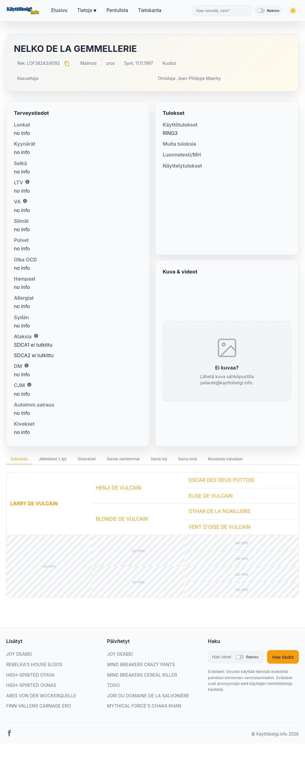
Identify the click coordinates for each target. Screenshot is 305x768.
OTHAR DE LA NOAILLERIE (219, 514)
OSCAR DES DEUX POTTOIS (221, 482)
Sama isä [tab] (190, 460)
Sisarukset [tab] (103, 460)
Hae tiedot (283, 659)
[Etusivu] (23, 10)
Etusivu (59, 10)
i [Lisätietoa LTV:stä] (27, 181)
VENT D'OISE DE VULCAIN (219, 529)
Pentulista (117, 10)
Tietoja (84, 10)
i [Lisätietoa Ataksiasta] (36, 335)
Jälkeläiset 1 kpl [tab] (62, 460)
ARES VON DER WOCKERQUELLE (41, 698)
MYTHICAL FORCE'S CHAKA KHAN (144, 708)
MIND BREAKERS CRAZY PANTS (141, 667)
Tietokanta (150, 10)
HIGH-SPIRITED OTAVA (30, 677)
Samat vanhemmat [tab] (147, 460)
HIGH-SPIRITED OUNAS (31, 687)
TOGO (113, 687)
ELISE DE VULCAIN (210, 498)
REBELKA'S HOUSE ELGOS (34, 667)
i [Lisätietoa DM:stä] (26, 365)
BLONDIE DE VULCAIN (122, 521)
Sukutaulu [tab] (22, 460)
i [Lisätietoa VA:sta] (25, 200)
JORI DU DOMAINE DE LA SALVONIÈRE (148, 698)
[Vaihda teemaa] (292, 11)
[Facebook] (9, 737)
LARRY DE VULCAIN (34, 506)
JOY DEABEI (19, 656)
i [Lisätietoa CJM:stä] (29, 384)
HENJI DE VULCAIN (118, 490)
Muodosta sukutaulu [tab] (270, 460)
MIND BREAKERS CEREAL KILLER (142, 677)
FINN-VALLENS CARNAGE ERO (38, 708)
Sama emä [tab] (225, 460)
